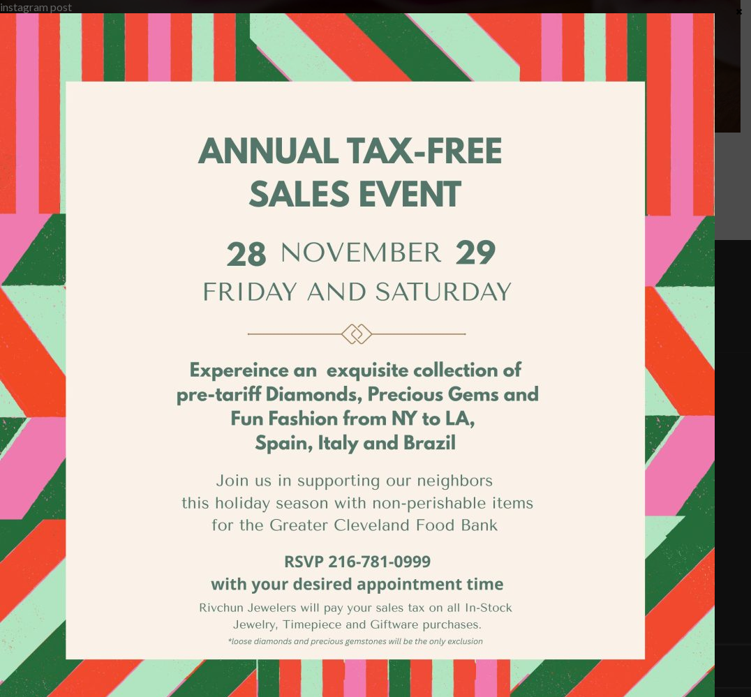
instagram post (36, 6)
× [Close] (739, 11)
